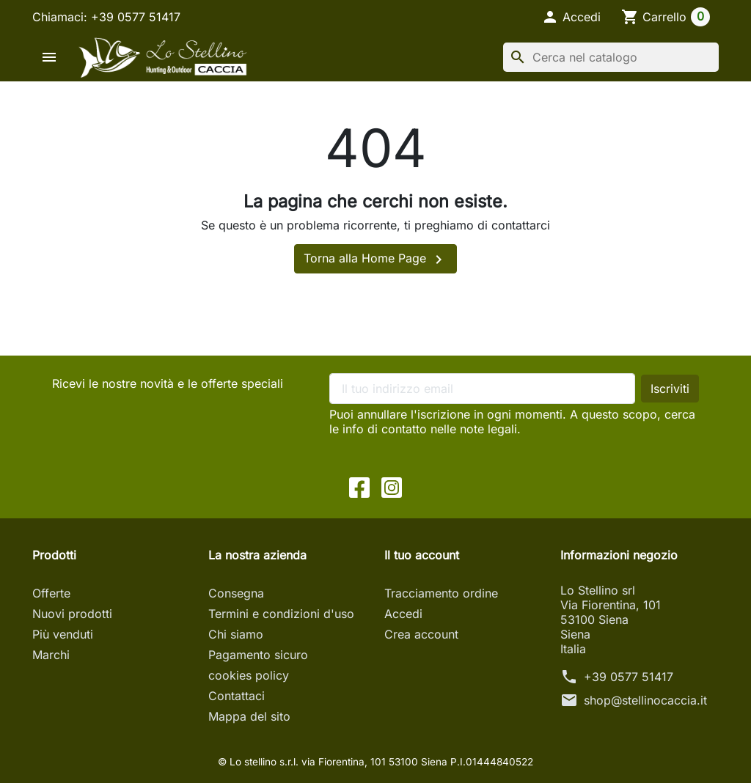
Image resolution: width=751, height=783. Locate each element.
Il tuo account (421, 555)
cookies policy (248, 675)
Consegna (236, 593)
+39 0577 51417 (628, 676)
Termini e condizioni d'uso (281, 613)
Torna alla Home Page (375, 259)
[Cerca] (611, 57)
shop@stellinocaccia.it (645, 700)
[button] (570, 17)
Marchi (51, 654)
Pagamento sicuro (258, 654)
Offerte (51, 593)
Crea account (421, 634)
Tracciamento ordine (441, 593)
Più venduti (62, 634)
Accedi (403, 613)
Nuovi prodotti (72, 613)
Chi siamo (235, 634)
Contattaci (236, 695)
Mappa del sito (249, 716)
